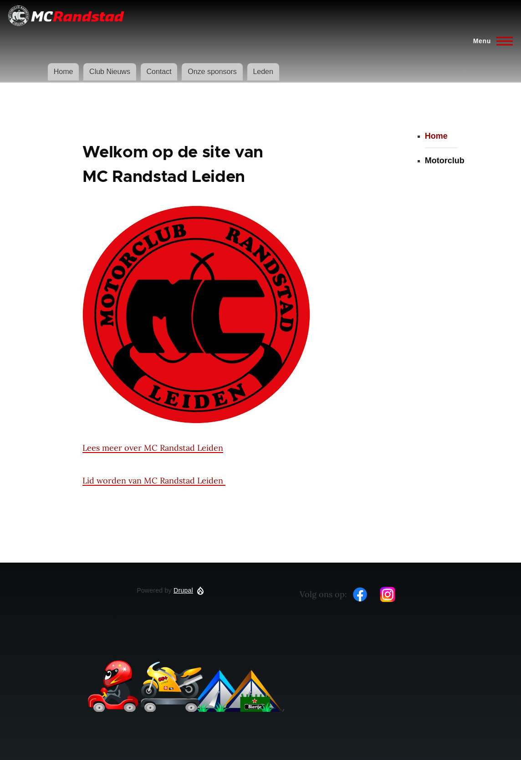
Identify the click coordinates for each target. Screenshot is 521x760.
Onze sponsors (212, 71)
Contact (158, 71)
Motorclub (445, 160)
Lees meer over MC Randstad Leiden (152, 448)
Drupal (183, 590)
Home (63, 71)
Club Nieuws (109, 71)
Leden (263, 71)
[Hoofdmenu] (490, 41)
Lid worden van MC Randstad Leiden (153, 480)
